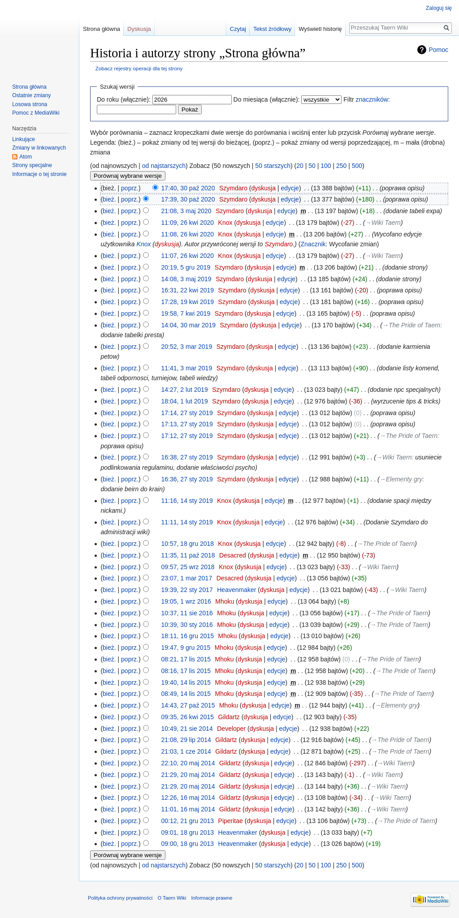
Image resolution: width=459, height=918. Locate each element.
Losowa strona (29, 104)
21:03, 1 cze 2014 (186, 751)
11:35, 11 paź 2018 (188, 555)
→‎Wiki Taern (382, 222)
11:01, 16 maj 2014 (188, 809)
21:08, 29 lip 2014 (186, 739)
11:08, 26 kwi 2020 (187, 234)
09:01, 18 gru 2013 (187, 832)
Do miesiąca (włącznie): (267, 99)
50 (312, 165)
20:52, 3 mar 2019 (186, 346)
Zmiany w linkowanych (39, 148)
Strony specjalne (32, 165)
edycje (290, 188)
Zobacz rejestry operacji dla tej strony (139, 68)
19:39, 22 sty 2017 (187, 589)
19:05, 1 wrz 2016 (186, 601)
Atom (25, 157)
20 (299, 165)
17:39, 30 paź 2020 (188, 199)
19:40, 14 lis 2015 (186, 682)
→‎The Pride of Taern (411, 325)
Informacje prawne (211, 898)
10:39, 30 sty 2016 (187, 624)
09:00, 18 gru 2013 (187, 843)
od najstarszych (164, 165)
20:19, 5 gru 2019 (186, 267)
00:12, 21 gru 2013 (187, 820)
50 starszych (272, 165)
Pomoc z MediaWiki (35, 113)
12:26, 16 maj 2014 (188, 797)
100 (325, 165)
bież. (109, 199)
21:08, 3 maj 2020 (186, 210)
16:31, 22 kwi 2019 (187, 290)
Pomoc (438, 49)
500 (357, 165)
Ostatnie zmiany (31, 95)
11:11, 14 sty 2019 (187, 522)
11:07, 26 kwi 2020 (187, 255)
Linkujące (23, 139)
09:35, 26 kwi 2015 (187, 717)
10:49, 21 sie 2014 (187, 728)
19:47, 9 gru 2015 (186, 647)
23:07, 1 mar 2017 (186, 578)
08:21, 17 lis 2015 (186, 659)
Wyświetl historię (320, 29)
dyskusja (263, 188)
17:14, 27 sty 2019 (187, 412)
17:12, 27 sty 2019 (187, 435)
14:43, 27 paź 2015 (188, 705)
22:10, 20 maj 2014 (188, 763)
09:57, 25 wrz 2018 (188, 567)
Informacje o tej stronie (39, 174)
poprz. (130, 188)
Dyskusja (139, 29)
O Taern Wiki (171, 898)
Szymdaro (278, 244)
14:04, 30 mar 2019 (188, 325)
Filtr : (366, 99)
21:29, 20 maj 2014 (188, 774)
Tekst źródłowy (272, 29)
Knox (144, 244)
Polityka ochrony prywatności (120, 898)
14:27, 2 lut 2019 (184, 389)
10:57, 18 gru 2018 (187, 543)
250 (341, 165)
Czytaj (238, 29)
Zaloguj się (439, 8)
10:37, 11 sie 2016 (187, 613)
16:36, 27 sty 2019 (187, 479)
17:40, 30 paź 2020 (188, 188)
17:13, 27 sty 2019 (187, 424)
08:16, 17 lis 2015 (186, 670)
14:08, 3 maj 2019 (186, 279)
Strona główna (101, 29)
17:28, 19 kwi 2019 (187, 301)
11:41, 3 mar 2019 (186, 368)
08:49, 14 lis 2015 (186, 693)
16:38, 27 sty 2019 (187, 457)
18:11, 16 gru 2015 (187, 635)
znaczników (371, 99)
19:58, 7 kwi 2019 (186, 313)
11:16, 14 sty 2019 (187, 500)
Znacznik (313, 244)
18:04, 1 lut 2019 (184, 401)
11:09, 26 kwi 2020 (187, 222)
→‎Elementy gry (401, 479)
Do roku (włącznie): (124, 99)
